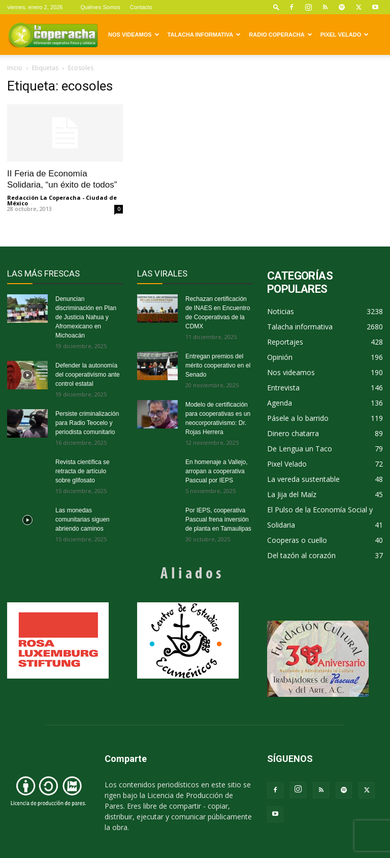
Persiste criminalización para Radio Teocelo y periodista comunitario (87, 423)
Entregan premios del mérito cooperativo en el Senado (217, 365)
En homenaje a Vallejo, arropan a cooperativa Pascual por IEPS (216, 471)
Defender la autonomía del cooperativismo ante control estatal (87, 374)
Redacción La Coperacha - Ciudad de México (62, 200)
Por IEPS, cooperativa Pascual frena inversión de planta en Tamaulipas (218, 519)
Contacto (141, 7)
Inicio (14, 68)
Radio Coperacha (280, 35)
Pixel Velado (344, 35)
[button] (276, 7)
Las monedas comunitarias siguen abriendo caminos (82, 519)
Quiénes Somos (100, 7)
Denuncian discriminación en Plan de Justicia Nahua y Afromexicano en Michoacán (85, 317)
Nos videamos (133, 35)
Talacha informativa (204, 35)
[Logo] (53, 34)
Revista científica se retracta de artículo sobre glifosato (82, 471)
